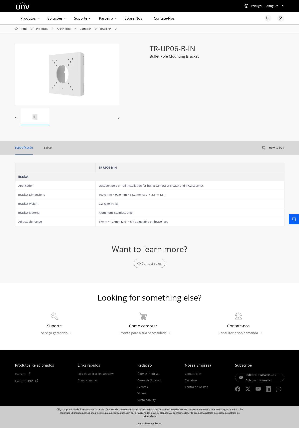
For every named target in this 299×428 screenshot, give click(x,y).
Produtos (28, 18)
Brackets (106, 29)
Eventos (142, 387)
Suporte (80, 18)
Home (23, 29)
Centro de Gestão (196, 387)
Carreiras (191, 381)
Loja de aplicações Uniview (96, 374)
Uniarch (20, 374)
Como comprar (88, 381)
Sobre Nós (133, 18)
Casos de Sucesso (149, 381)
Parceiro (106, 18)
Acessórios (64, 29)
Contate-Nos (164, 18)
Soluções (55, 18)
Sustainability (146, 400)
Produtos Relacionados (34, 366)
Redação (144, 366)
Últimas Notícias (148, 374)
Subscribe (243, 366)
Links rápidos (89, 366)
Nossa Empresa (198, 366)
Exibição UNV (24, 381)
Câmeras (86, 29)
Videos (141, 394)
